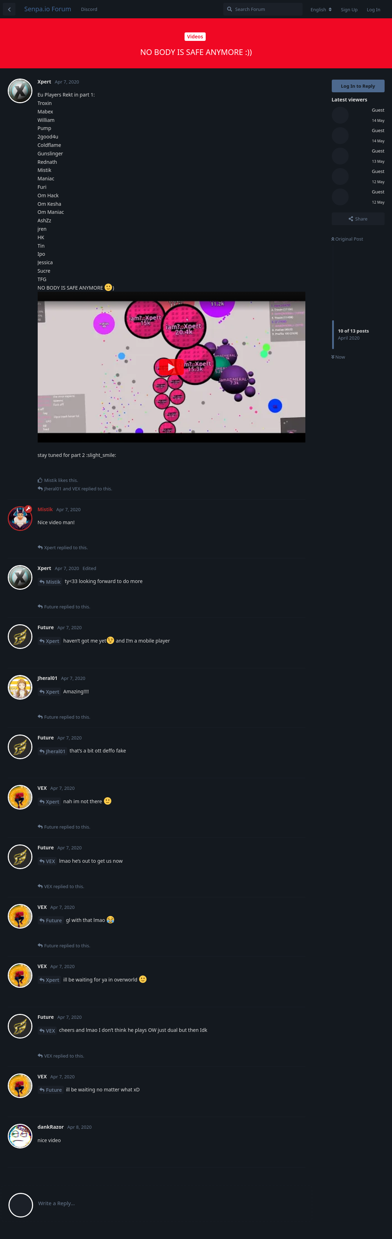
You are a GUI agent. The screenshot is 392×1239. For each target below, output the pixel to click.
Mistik (53, 581)
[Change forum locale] (321, 9)
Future (54, 920)
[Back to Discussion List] (9, 9)
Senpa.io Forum (47, 9)
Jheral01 (56, 751)
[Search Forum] (263, 9)
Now (338, 357)
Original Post (347, 239)
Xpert (53, 641)
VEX (50, 861)
